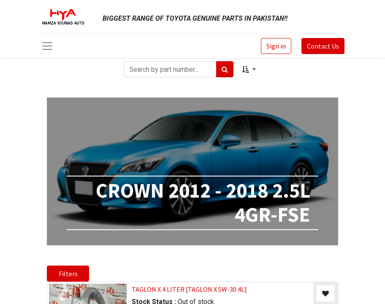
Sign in (276, 46)
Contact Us (323, 46)
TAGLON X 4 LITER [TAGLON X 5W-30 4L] (189, 289)
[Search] (224, 69)
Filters (68, 273)
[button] (249, 69)
